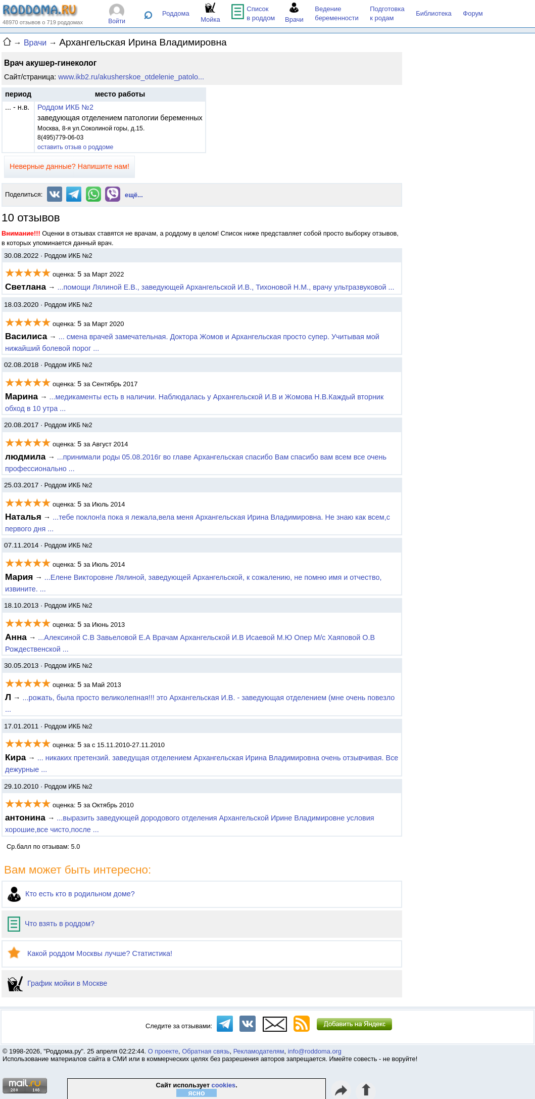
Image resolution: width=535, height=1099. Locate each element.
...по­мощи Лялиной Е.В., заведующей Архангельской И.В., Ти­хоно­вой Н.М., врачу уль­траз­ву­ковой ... (225, 287)
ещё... (134, 195)
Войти (116, 21)
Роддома (175, 13)
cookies (224, 1085)
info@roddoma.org (315, 1051)
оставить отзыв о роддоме (75, 147)
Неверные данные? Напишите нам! (69, 166)
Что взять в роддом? (51, 924)
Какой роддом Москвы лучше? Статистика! (90, 953)
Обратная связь (205, 1051)
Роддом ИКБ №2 (65, 107)
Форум (473, 13)
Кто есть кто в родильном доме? (71, 894)
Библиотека (434, 13)
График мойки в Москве (57, 983)
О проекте (163, 1051)
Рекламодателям (258, 1051)
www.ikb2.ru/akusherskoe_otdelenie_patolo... (131, 77)
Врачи (35, 42)
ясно (196, 1093)
